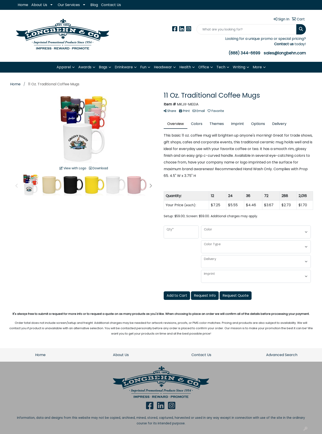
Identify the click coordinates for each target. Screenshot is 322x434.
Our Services (69, 4)
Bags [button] (103, 67)
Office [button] (203, 67)
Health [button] (185, 67)
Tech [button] (220, 67)
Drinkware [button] (124, 67)
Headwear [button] (163, 67)
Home (23, 4)
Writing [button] (239, 67)
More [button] (257, 67)
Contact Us (111, 4)
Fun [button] (143, 67)
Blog (94, 4)
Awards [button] (84, 67)
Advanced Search (281, 354)
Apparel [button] (64, 67)
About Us (39, 4)
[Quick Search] (247, 29)
